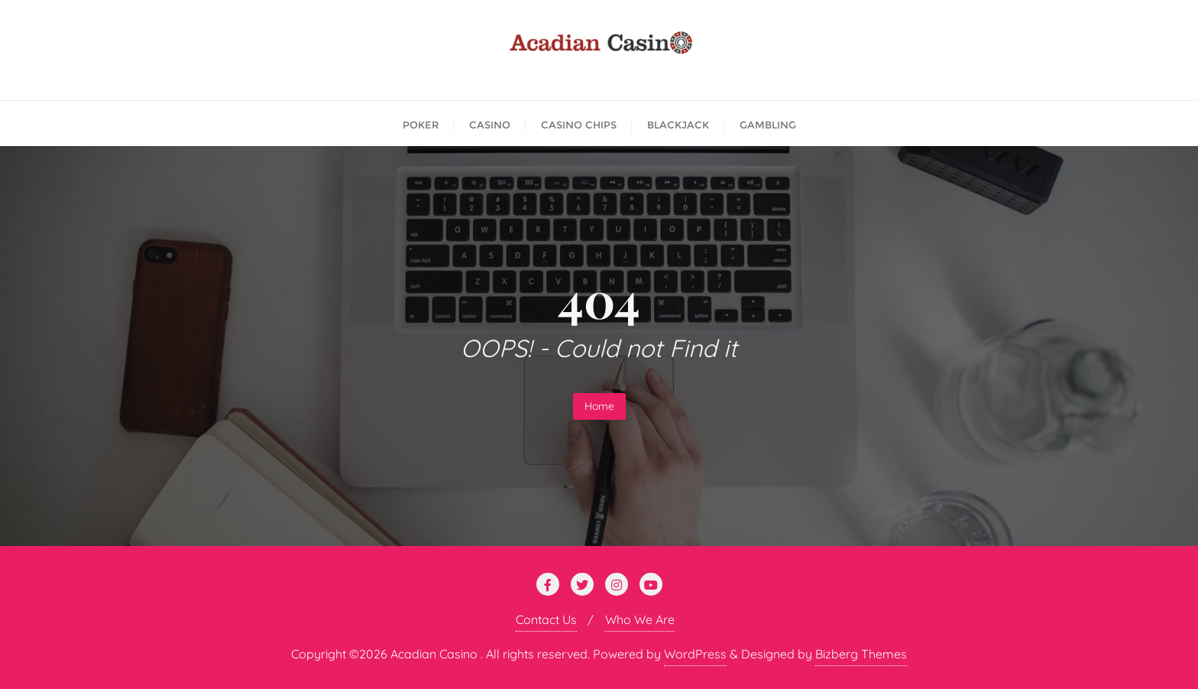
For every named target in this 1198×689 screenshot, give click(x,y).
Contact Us (546, 619)
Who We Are (640, 619)
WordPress (695, 653)
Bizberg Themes (861, 653)
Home (599, 406)
